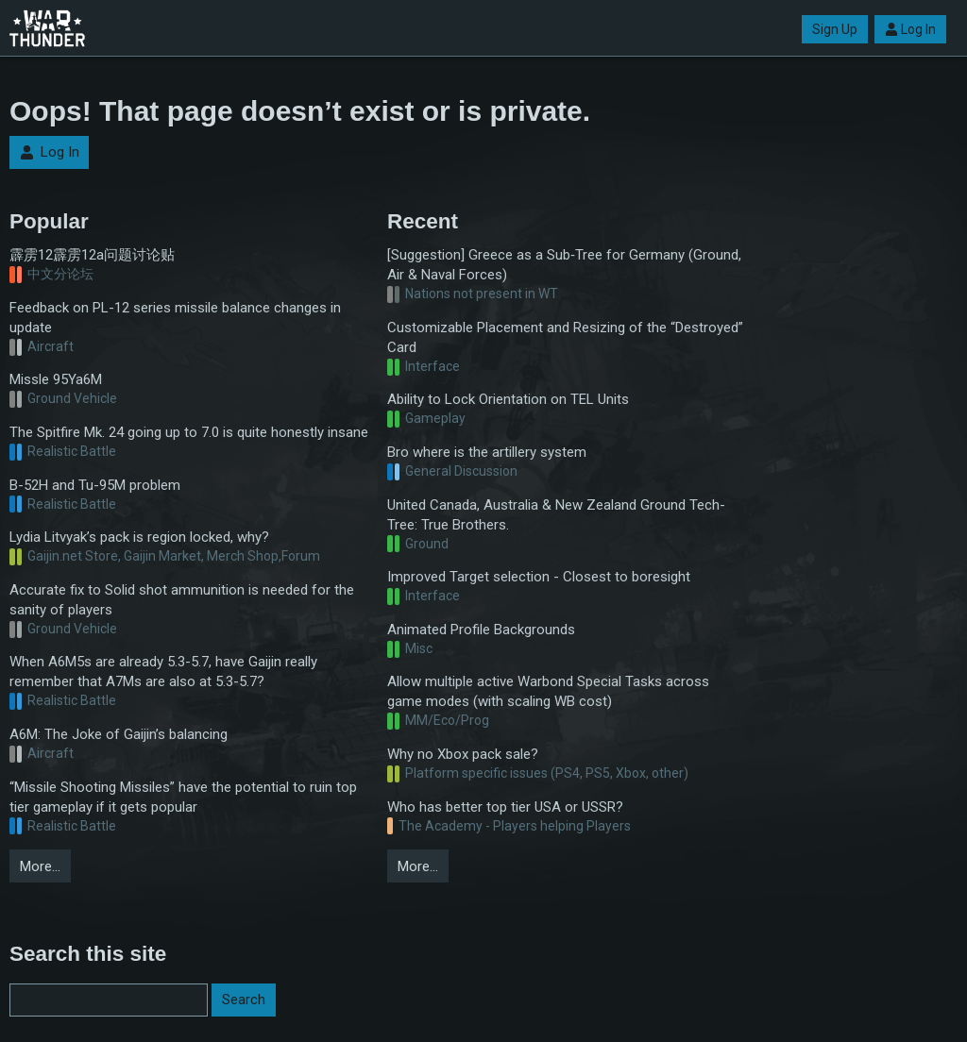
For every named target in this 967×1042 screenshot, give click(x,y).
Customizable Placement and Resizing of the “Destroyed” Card (565, 337)
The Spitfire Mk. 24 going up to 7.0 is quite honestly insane (188, 432)
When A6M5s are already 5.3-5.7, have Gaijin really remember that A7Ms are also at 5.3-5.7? (163, 671)
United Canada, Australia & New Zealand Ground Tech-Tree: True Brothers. (556, 514)
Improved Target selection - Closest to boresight (538, 576)
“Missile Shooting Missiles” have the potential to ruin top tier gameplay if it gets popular (183, 797)
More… (40, 866)
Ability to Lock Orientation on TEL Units (508, 399)
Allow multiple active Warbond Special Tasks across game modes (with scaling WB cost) (548, 691)
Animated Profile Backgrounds (481, 629)
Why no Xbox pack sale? (462, 754)
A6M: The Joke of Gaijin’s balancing (118, 734)
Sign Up (834, 29)
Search (243, 999)
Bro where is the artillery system (486, 452)
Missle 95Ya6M (55, 379)
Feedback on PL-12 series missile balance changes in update (175, 317)
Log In (910, 29)
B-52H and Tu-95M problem (94, 485)
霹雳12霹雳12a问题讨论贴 (92, 254)
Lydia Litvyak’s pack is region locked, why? (139, 537)
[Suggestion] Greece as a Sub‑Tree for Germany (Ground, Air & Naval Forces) (564, 264)
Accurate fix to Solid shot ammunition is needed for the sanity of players (181, 599)
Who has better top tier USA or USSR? (505, 806)
